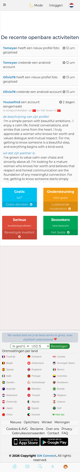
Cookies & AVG (17, 429)
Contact (53, 433)
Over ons (52, 429)
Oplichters (31, 422)
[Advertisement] (40, 22)
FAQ (65, 433)
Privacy (66, 429)
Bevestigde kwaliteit (19, 234)
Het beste (60, 232)
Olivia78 (9, 77)
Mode (36, 5)
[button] (4, 4)
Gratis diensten (19, 204)
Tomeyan (10, 48)
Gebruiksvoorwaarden (28, 433)
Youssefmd (11, 102)
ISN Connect (46, 456)
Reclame (37, 429)
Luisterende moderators (60, 207)
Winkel (47, 422)
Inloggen (56, 5)
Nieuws (15, 422)
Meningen (62, 422)
